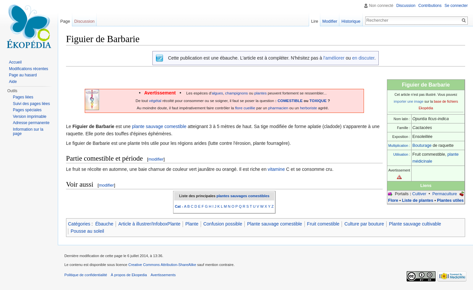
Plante (191, 223)
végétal (155, 100)
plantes (260, 93)
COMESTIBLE (290, 100)
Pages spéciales (27, 110)
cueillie (249, 108)
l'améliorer (333, 58)
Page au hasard (23, 75)
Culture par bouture (364, 223)
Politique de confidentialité (85, 275)
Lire (314, 21)
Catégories (79, 223)
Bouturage (422, 145)
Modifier (329, 21)
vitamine (276, 169)
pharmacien (278, 108)
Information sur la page (28, 131)
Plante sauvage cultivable (415, 223)
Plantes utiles (450, 200)
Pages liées (23, 97)
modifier (155, 159)
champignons (236, 93)
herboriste (308, 108)
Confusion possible (222, 223)
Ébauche (104, 223)
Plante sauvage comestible (274, 223)
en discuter (363, 58)
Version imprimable (29, 116)
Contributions (430, 5)
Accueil (15, 62)
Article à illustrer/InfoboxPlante (149, 223)
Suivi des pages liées (31, 103)
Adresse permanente (31, 122)
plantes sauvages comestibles (242, 196)
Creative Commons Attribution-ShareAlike (162, 265)
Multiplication (398, 145)
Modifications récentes (28, 68)
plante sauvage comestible (159, 126)
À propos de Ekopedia (129, 275)
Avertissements (162, 275)
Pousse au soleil (87, 231)
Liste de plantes (417, 200)
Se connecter (456, 5)
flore (238, 108)
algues (217, 93)
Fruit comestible (323, 223)
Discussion (406, 5)
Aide (13, 81)
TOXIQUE (318, 100)
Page (65, 21)
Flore (393, 200)
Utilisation (400, 154)
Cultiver (419, 194)
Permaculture (444, 194)
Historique (351, 21)
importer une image (408, 101)
